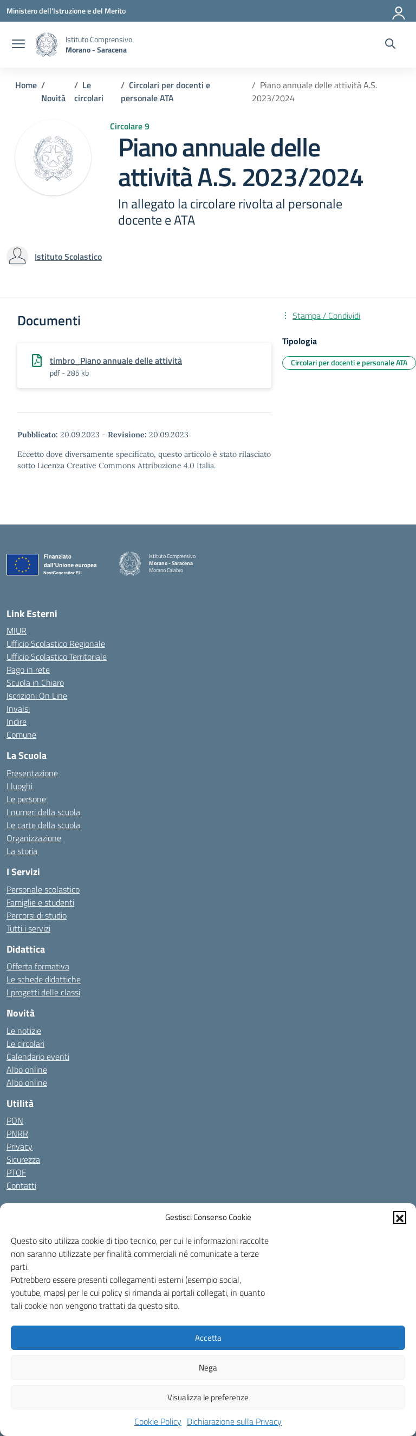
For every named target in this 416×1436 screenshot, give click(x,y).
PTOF (16, 1172)
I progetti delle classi (43, 992)
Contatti (21, 1185)
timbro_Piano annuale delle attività (116, 360)
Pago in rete (28, 669)
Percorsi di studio (36, 915)
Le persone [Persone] (26, 798)
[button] (399, 1217)
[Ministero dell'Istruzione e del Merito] (66, 10)
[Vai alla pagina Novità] (53, 97)
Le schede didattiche (43, 979)
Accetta (208, 1338)
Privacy (19, 1146)
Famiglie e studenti (40, 902)
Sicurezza (23, 1159)
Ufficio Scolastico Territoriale (56, 656)
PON (14, 1120)
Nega (208, 1367)
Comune (21, 734)
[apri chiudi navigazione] (18, 44)
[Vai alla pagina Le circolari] (88, 91)
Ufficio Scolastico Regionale (55, 643)
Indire (16, 721)
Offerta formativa (37, 966)
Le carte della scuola (43, 824)
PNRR (17, 1133)
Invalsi (18, 708)
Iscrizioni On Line (36, 695)
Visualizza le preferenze (208, 1397)
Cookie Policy (157, 1421)
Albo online (26, 1069)
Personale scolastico (43, 889)
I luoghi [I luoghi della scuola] (19, 785)
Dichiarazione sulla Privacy (234, 1421)
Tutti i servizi (28, 928)
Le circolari (25, 1043)
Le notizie (23, 1030)
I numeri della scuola (43, 811)
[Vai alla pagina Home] (26, 84)
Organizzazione (33, 837)
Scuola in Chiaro (35, 682)
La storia (21, 850)
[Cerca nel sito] (390, 45)
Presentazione (32, 772)
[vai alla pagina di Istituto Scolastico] (68, 256)
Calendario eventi (37, 1056)
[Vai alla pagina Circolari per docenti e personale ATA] (165, 91)
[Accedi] (399, 11)
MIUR (16, 630)
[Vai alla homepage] (46, 44)
